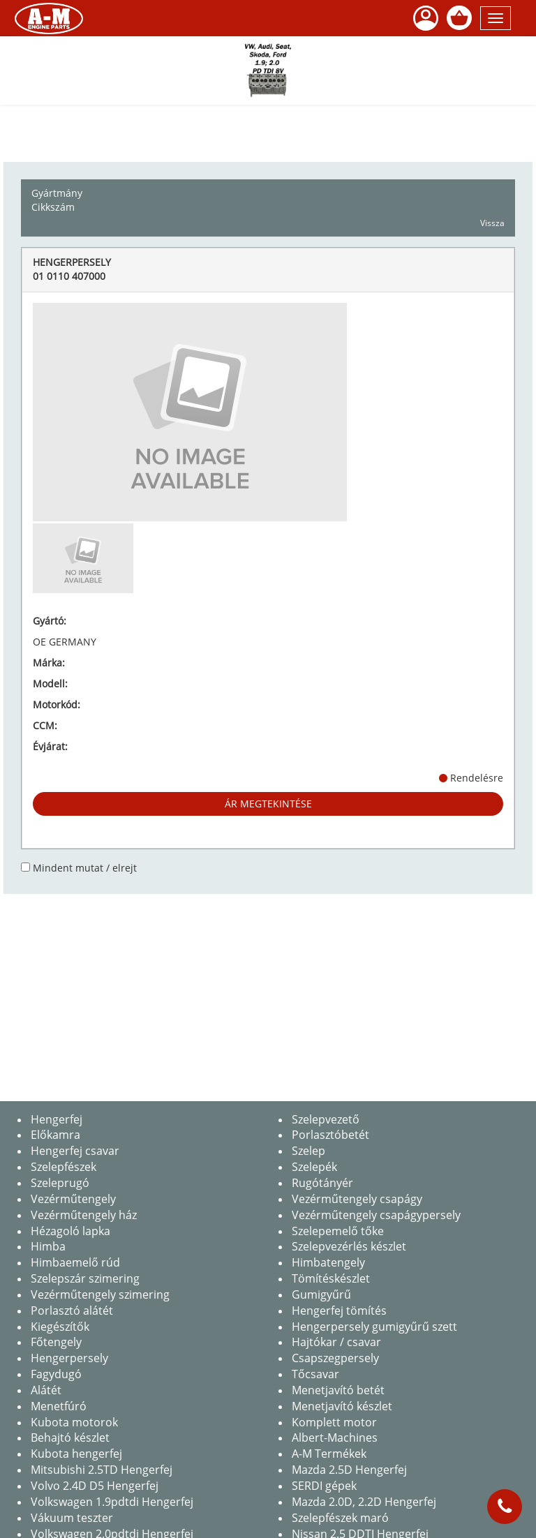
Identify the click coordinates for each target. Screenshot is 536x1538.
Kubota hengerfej (76, 1453)
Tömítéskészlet (331, 1278)
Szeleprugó (60, 1182)
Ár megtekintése (268, 803)
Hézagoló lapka (70, 1231)
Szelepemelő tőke (338, 1231)
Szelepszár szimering (85, 1278)
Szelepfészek (63, 1166)
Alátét (46, 1390)
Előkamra (55, 1134)
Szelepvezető (325, 1119)
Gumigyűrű (321, 1294)
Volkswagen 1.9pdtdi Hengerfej (112, 1501)
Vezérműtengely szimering (100, 1294)
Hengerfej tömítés (339, 1310)
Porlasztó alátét (72, 1310)
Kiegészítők (60, 1326)
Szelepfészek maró (340, 1517)
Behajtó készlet (70, 1437)
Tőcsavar (315, 1374)
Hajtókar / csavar (336, 1342)
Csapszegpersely (335, 1358)
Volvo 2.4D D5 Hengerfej (94, 1485)
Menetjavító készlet (342, 1406)
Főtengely (56, 1342)
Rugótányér (322, 1182)
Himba (48, 1246)
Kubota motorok (74, 1422)
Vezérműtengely (73, 1199)
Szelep (308, 1150)
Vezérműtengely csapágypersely (376, 1215)
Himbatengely (328, 1262)
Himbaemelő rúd (75, 1262)
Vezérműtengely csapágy (357, 1199)
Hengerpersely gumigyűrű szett (374, 1326)
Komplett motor (334, 1422)
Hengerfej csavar (75, 1150)
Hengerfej (56, 1119)
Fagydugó (56, 1374)
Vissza (492, 223)
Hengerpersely (69, 1358)
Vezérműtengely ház (84, 1215)
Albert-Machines (335, 1437)
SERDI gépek (324, 1485)
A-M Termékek (329, 1453)
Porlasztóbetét (330, 1134)
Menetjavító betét (338, 1390)
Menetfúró (59, 1406)
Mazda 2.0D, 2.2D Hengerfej (364, 1501)
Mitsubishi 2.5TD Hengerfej (101, 1469)
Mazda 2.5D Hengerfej (349, 1469)
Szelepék (314, 1166)
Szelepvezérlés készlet (349, 1246)
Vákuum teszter (72, 1517)
